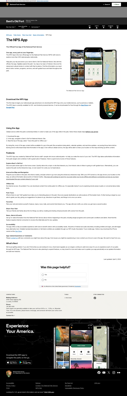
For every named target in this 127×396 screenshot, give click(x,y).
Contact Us (10, 315)
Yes (46, 275)
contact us (14, 238)
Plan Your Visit (11, 27)
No (46, 280)
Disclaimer (68, 386)
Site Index (68, 297)
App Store (18, 231)
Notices (38, 383)
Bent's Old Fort (15, 21)
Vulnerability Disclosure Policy (74, 388)
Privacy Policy (10, 386)
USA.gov (97, 383)
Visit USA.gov (49, 392)
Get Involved (35, 27)
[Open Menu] (116, 4)
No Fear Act (69, 383)
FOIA (8, 388)
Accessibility (10, 383)
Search (106, 4)
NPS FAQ (39, 388)
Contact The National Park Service (47, 386)
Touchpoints (78, 286)
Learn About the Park (24, 27)
